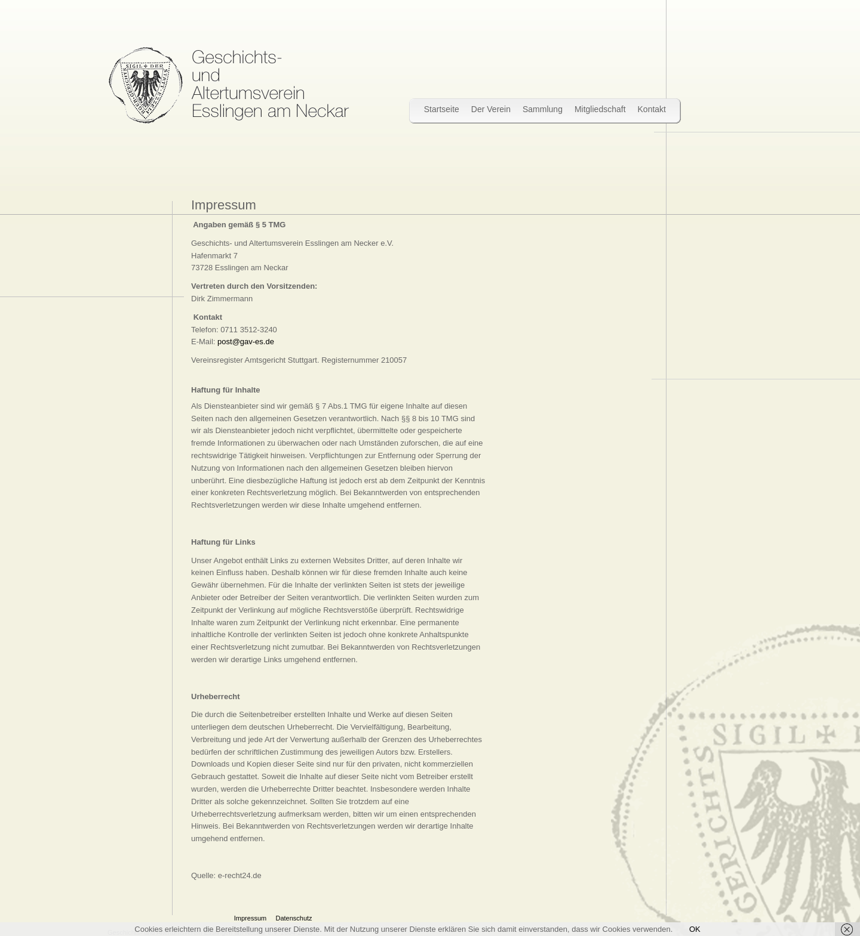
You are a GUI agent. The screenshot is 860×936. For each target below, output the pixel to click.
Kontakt (652, 109)
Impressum (250, 918)
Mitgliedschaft (600, 109)
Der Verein (491, 109)
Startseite (441, 109)
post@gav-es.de (245, 341)
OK (695, 929)
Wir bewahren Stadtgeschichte (228, 85)
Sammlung (543, 109)
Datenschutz (293, 918)
